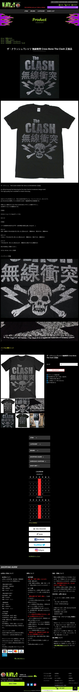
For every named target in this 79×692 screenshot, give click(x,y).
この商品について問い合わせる (56, 380)
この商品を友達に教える (54, 378)
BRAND (32, 11)
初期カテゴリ (9, 38)
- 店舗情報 (70, 678)
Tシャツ (12, 40)
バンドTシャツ (16, 41)
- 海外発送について (58, 680)
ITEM (26, 11)
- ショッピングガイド (58, 683)
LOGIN (61, 4)
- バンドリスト (46, 680)
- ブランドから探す (47, 676)
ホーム (2, 38)
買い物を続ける (52, 382)
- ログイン (56, 676)
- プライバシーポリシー (73, 683)
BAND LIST (50, 11)
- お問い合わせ (71, 680)
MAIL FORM (12, 683)
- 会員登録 (56, 673)
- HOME (70, 673)
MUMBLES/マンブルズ (34, 556)
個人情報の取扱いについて (61, 645)
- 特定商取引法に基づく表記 (60, 685)
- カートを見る (57, 678)
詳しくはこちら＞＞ (20, 658)
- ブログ (70, 676)
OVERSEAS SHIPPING (72, 2)
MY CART (67, 4)
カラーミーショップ (27, 690)
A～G (23, 43)
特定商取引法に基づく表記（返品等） (57, 376)
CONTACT (74, 4)
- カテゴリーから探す (47, 678)
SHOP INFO (33, 466)
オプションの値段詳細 (53, 375)
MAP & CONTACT (55, 2)
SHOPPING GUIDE (63, 2)
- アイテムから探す (47, 673)
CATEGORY (41, 11)
